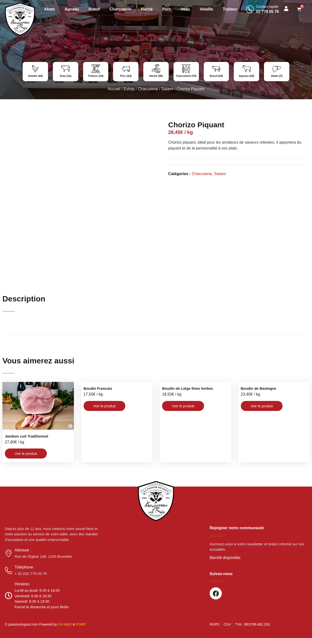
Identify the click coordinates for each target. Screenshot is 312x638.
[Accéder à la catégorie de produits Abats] (276, 71)
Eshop (129, 89)
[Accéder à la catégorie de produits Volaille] (35, 71)
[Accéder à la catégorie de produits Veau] (65, 71)
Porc (166, 9)
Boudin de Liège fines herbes (187, 388)
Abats (49, 9)
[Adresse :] (8, 553)
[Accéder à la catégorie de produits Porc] (126, 71)
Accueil (114, 89)
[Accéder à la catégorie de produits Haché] (156, 71)
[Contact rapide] (250, 9)
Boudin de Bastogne (258, 388)
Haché (147, 9)
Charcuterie (120, 9)
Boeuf (94, 9)
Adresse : (23, 550)
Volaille (206, 9)
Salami (167, 89)
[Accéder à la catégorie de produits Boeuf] (216, 71)
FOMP (81, 624)
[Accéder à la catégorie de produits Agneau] (246, 71)
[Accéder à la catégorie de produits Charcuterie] (186, 71)
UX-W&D (65, 624)
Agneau (72, 9)
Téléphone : (25, 567)
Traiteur (230, 9)
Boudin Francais (98, 388)
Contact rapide (267, 7)
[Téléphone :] (8, 570)
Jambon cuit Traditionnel (26, 436)
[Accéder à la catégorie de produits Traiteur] (96, 71)
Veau (185, 9)
